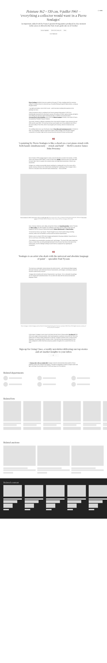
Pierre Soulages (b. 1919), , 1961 (34, 252)
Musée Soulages (58, 117)
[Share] (100, 10)
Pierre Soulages (33, 102)
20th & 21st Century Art (56, 30)
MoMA (58, 159)
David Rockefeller (64, 260)
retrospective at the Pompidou (37, 117)
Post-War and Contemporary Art (62, 129)
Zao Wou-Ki (72, 369)
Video (65, 30)
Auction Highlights (45, 30)
